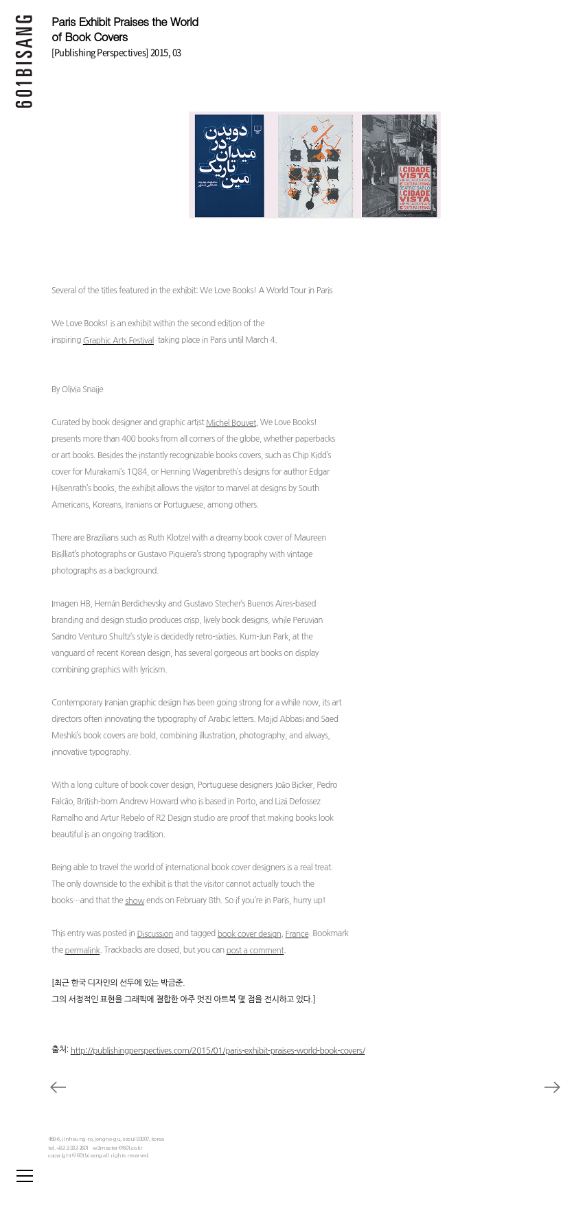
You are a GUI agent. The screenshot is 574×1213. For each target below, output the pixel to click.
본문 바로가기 (0, 0)
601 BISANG (24, 65)
